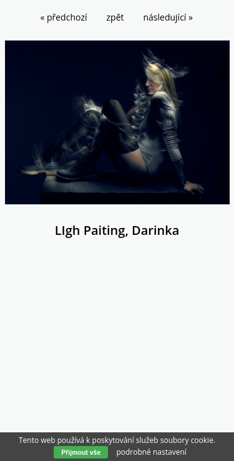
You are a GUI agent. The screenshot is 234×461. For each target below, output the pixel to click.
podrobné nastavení (151, 452)
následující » (168, 17)
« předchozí (63, 17)
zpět (115, 17)
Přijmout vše (80, 452)
